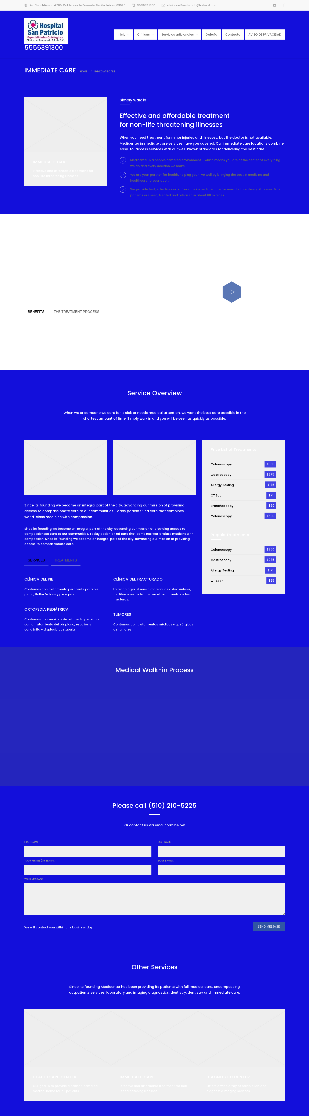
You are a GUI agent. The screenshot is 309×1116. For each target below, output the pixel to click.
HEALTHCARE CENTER (54, 1077)
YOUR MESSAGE (33, 879)
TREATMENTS (65, 560)
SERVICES (36, 560)
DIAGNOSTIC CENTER (228, 1077)
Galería (211, 34)
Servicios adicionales (177, 34)
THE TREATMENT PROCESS (76, 312)
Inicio (122, 34)
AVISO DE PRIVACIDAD (264, 34)
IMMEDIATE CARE (137, 1077)
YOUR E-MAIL (165, 860)
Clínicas (143, 34)
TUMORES (122, 614)
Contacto (232, 34)
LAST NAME (164, 842)
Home (83, 71)
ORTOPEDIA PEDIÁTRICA (46, 609)
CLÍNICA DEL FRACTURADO (138, 579)
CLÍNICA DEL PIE (38, 579)
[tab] (36, 312)
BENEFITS (36, 312)
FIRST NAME (31, 842)
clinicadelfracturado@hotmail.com (192, 5)
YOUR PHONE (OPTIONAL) (40, 860)
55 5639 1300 (146, 5)
